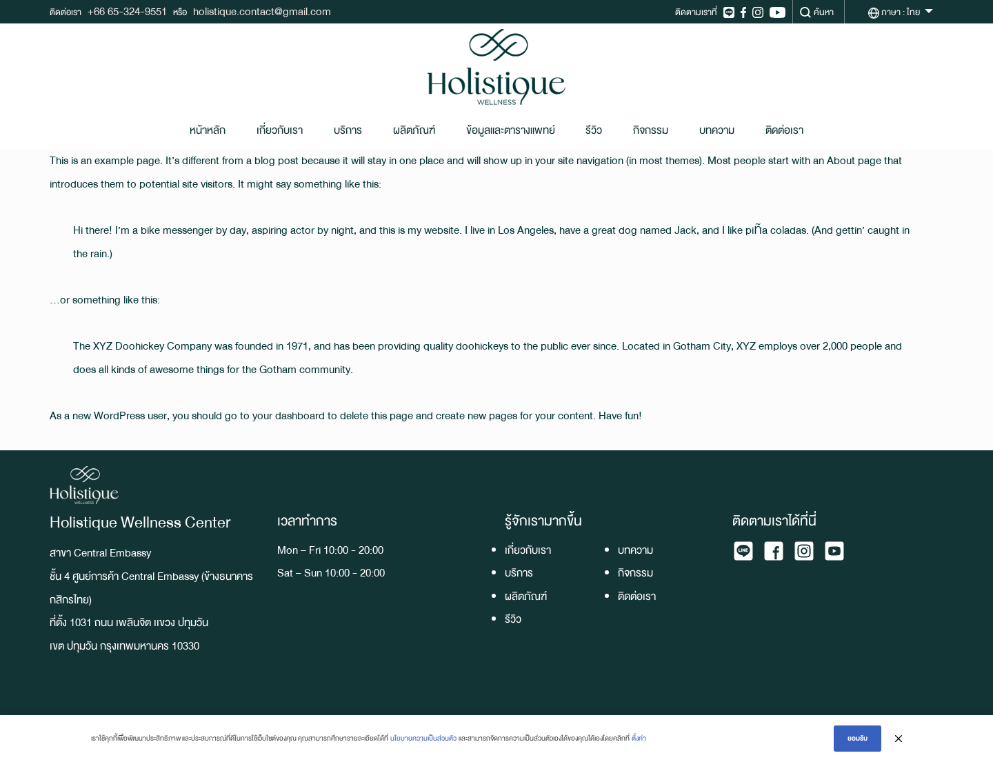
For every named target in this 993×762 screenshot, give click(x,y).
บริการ (348, 130)
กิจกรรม (650, 130)
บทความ (716, 130)
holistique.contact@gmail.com (262, 11)
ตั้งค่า (639, 738)
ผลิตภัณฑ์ (414, 130)
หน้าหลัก (207, 130)
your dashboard (288, 415)
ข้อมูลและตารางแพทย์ (510, 130)
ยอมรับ (857, 738)
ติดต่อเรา (784, 130)
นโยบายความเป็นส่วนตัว (423, 738)
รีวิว (593, 130)
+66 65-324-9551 (127, 11)
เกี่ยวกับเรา (280, 130)
